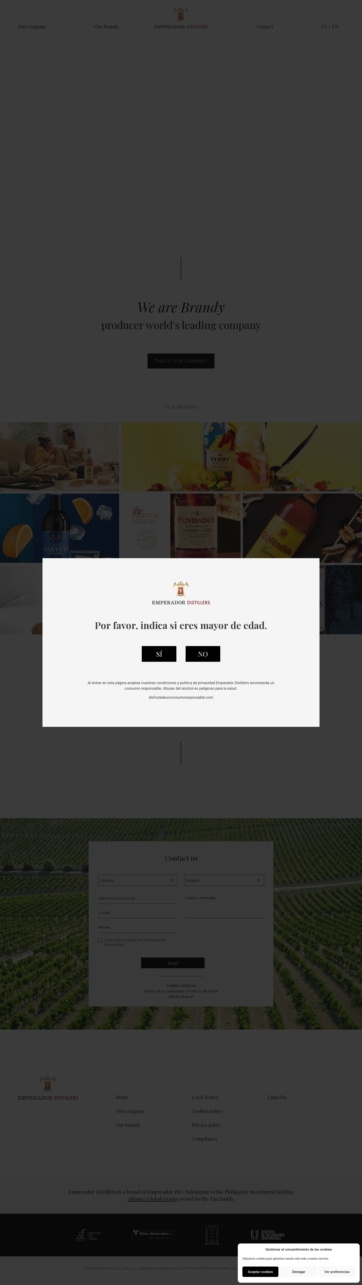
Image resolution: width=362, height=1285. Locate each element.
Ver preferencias (337, 1272)
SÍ (159, 654)
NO (203, 654)
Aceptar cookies (260, 1272)
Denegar (298, 1272)
